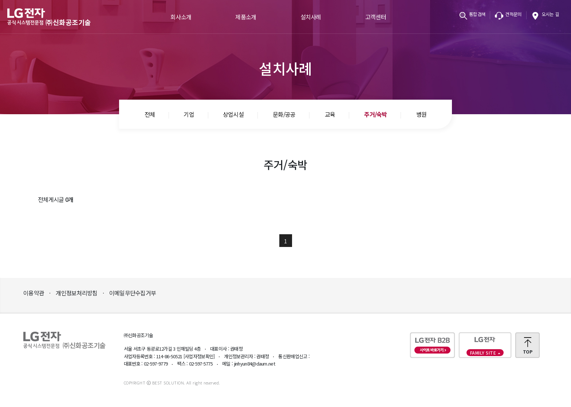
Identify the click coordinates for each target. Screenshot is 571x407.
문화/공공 (284, 114)
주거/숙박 (375, 114)
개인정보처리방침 (76, 292)
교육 (330, 114)
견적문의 (513, 14)
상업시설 (233, 114)
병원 (421, 114)
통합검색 (477, 14)
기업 (189, 114)
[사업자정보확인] (199, 356)
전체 (150, 114)
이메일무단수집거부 (132, 292)
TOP (527, 351)
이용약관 (33, 292)
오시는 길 (550, 14)
